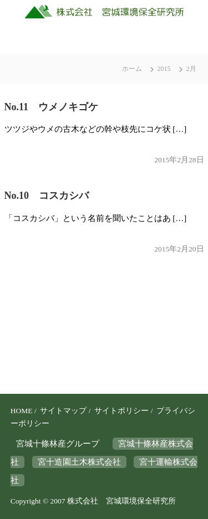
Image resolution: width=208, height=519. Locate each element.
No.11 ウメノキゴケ (51, 106)
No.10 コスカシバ (46, 195)
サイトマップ (63, 411)
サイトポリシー (121, 411)
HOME (22, 411)
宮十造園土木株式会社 (79, 462)
